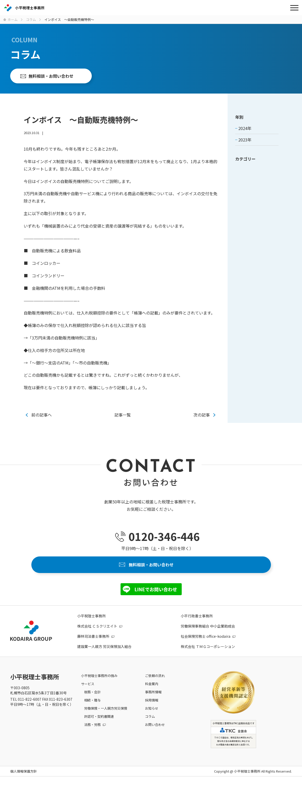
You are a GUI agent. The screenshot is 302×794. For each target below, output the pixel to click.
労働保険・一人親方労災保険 (105, 715)
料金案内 (151, 690)
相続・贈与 (92, 707)
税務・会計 (92, 699)
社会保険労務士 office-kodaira (205, 643)
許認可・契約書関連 (99, 723)
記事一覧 (122, 419)
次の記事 (201, 419)
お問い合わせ (155, 731)
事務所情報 (153, 699)
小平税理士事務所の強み (99, 682)
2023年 (245, 144)
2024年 (245, 132)
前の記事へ (41, 419)
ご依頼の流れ (155, 682)
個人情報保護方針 (23, 778)
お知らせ (151, 715)
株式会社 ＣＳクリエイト (97, 633)
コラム (150, 723)
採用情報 (151, 707)
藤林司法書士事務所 (93, 643)
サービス (87, 690)
